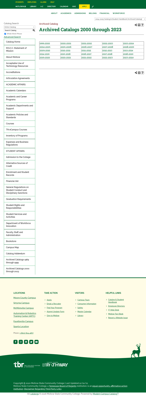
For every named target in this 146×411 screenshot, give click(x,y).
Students (19, 2)
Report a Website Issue (118, 318)
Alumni (43, 2)
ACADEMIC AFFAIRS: (16, 84)
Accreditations (13, 72)
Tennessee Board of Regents (62, 386)
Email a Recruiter (54, 304)
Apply (84, 6)
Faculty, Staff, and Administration (14, 233)
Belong (93, 13)
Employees (32, 2)
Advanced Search (12, 37)
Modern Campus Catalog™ (106, 394)
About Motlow (13, 57)
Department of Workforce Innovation (18, 224)
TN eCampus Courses (16, 129)
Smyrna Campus (21, 303)
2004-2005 (45, 47)
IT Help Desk (113, 310)
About (54, 13)
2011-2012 (86, 50)
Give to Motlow (53, 316)
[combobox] (120, 19)
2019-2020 (45, 57)
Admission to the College (18, 157)
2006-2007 (86, 47)
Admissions (80, 13)
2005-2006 (66, 47)
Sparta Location (21, 326)
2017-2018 (107, 54)
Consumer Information (86, 304)
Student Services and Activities (16, 215)
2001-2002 (86, 43)
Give (74, 6)
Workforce (119, 13)
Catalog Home (13, 42)
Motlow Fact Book (115, 314)
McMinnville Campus (23, 308)
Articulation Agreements (18, 78)
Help (52, 2)
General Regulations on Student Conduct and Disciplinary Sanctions (17, 190)
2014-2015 (45, 54)
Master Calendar (84, 312)
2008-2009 (128, 47)
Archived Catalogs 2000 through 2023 (17, 270)
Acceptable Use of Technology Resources (17, 64)
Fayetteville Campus (23, 321)
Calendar (64, 6)
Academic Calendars (16, 90)
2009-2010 (45, 50)
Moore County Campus (24, 298)
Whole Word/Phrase (14, 34)
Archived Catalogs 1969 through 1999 (17, 261)
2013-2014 (128, 50)
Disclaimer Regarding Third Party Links (42, 389)
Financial (105, 13)
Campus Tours (83, 300)
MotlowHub (20, 6)
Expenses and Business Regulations (17, 143)
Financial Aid (12, 181)
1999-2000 (45, 43)
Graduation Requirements (18, 199)
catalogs (34, 394)
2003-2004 (128, 43)
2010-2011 (65, 50)
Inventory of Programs (17, 135)
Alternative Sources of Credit (17, 164)
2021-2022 (86, 57)
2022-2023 (107, 57)
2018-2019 (128, 54)
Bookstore (11, 241)
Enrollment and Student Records (17, 173)
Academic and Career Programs (16, 98)
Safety (80, 308)
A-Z (41, 6)
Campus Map (12, 247)
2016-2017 (86, 54)
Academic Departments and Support (19, 107)
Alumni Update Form (55, 312)
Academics (66, 13)
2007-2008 (107, 47)
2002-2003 (107, 43)
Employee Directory (116, 306)
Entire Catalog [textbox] (10, 27)
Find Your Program (54, 308)
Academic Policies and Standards (17, 116)
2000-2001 (66, 43)
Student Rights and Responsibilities (15, 206)
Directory (51, 6)
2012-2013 (107, 50)
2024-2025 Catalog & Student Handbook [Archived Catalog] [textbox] (118, 19)
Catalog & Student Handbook (116, 301)
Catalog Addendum (15, 253)
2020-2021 (66, 57)
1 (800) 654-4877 (26, 333)
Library (33, 6)
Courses (10, 123)
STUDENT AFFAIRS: (15, 151)
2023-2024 (128, 57)
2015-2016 (66, 54)
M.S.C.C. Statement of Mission (16, 49)
